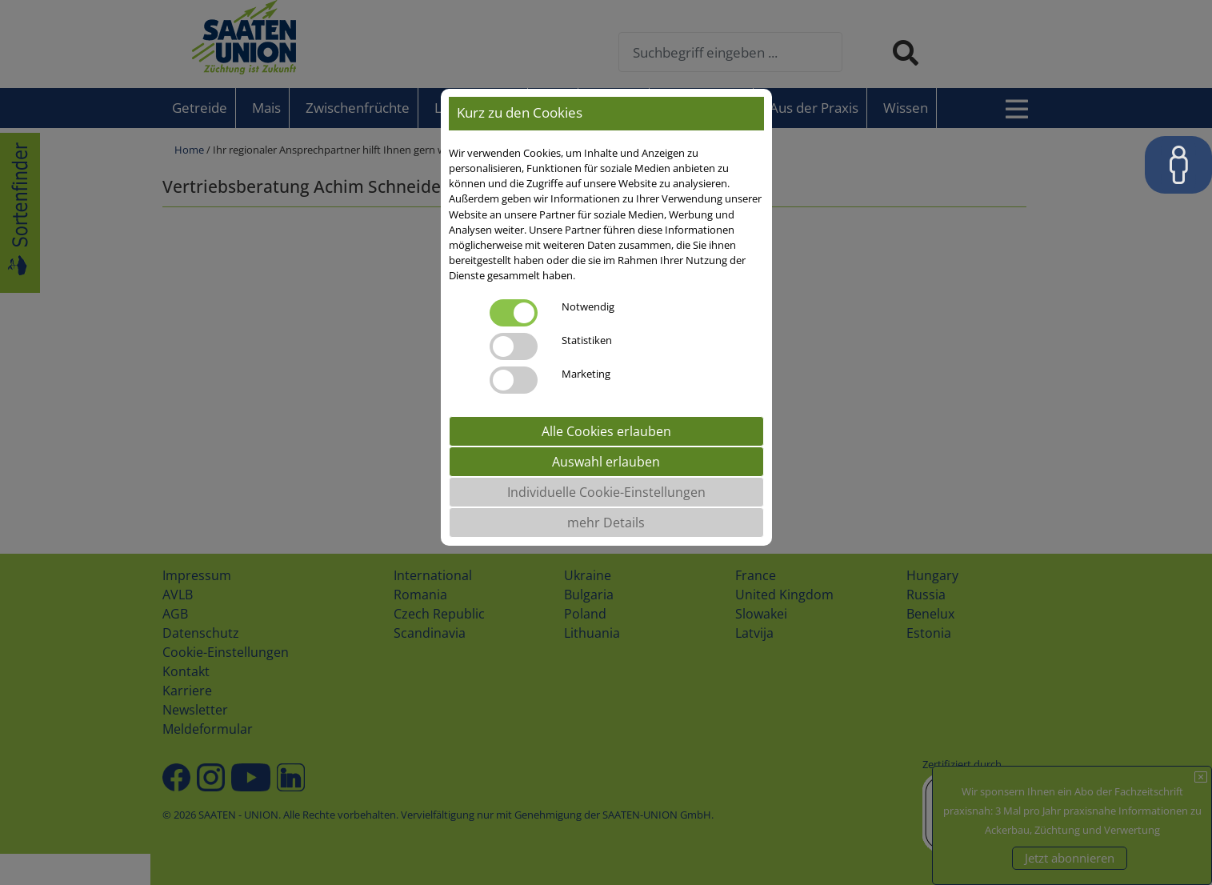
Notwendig (588, 306)
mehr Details (606, 522)
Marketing (586, 373)
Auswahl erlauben (606, 462)
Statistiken (587, 340)
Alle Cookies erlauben (606, 431)
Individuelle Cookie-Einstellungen (606, 492)
